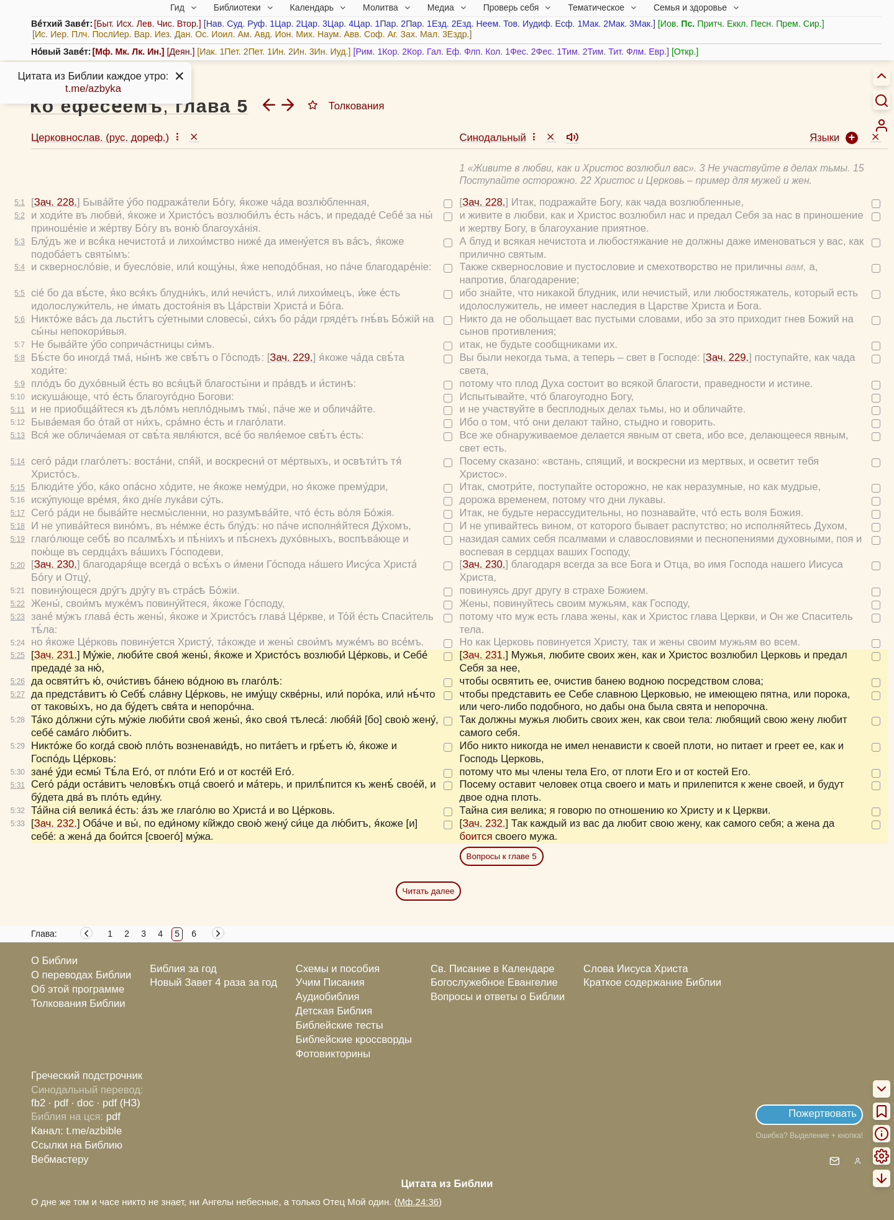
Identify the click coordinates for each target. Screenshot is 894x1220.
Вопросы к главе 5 (502, 856)
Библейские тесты (339, 1025)
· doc (82, 1103)
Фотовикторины (333, 1054)
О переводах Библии (81, 975)
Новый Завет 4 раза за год (213, 982)
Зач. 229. (291, 357)
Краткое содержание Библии (652, 982)
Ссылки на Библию (76, 1145)
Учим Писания (330, 982)
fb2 (38, 1103)
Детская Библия (334, 1011)
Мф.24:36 (418, 1201)
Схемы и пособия (338, 969)
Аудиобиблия (328, 997)
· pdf (58, 1103)
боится (476, 836)
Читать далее (429, 891)
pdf (113, 1116)
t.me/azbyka (93, 88)
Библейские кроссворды (354, 1039)
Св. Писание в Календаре (493, 969)
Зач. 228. (55, 202)
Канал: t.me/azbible (76, 1131)
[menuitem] (881, 125)
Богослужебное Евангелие (494, 982)
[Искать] (881, 100)
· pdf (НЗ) (118, 1103)
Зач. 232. (55, 823)
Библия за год (183, 969)
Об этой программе (77, 989)
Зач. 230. (55, 564)
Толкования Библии (78, 1003)
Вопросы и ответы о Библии (498, 997)
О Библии (54, 961)
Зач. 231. (55, 655)
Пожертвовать (822, 1113)
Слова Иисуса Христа (635, 969)
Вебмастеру (60, 1159)
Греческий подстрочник (86, 1075)
